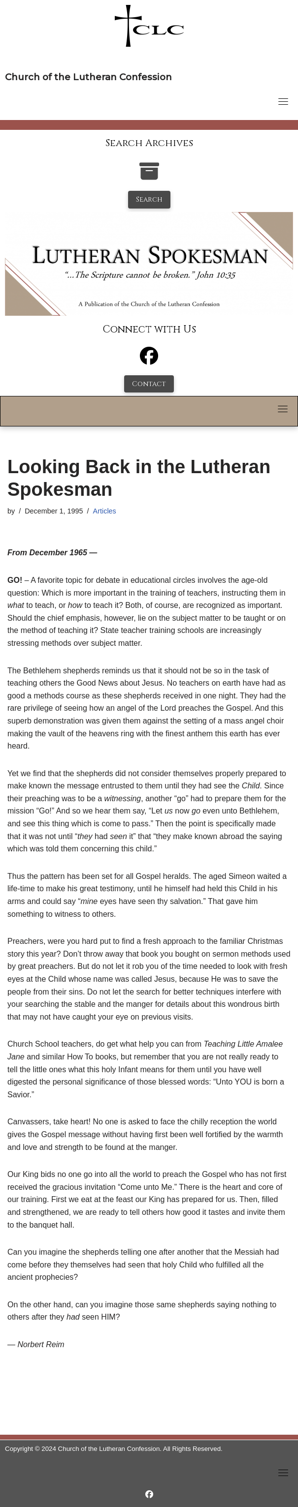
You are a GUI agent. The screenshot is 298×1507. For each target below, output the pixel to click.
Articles (104, 511)
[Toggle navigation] (283, 101)
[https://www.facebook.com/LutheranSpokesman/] (149, 1494)
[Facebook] (149, 360)
